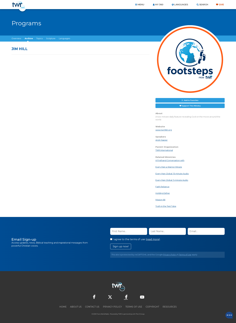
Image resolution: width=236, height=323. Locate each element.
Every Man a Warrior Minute (168, 167)
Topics (39, 38)
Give (221, 4)
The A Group (140, 314)
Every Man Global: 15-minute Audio (172, 173)
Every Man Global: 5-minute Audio (171, 180)
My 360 (159, 4)
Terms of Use (185, 254)
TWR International (164, 150)
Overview (16, 38)
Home (63, 306)
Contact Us (92, 306)
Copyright (152, 306)
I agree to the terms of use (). (135, 239)
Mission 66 (160, 200)
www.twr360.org (163, 130)
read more (152, 239)
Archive (29, 38)
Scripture (50, 38)
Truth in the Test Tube (165, 206)
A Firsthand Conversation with (169, 160)
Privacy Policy (170, 254)
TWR (119, 314)
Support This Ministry (191, 106)
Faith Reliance (162, 187)
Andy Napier (161, 140)
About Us (76, 306)
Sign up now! (121, 246)
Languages (64, 38)
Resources (170, 306)
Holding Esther (162, 193)
